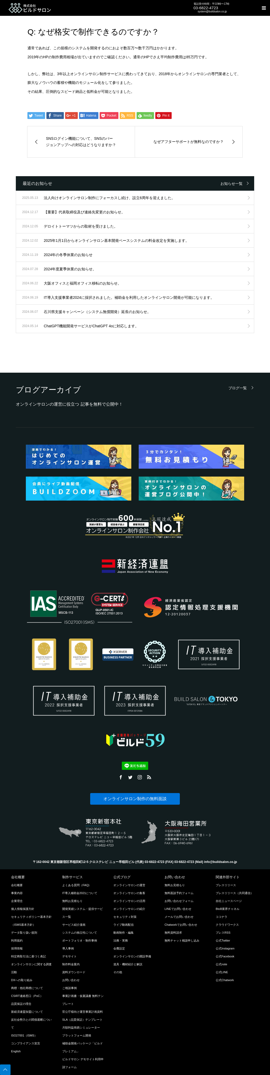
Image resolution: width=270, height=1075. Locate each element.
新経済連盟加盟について (27, 1011)
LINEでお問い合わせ (178, 908)
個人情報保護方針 (22, 908)
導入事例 (68, 948)
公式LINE (222, 972)
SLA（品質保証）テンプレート (82, 1019)
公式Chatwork (225, 980)
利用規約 (17, 940)
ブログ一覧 (237, 388)
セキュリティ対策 (125, 916)
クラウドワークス (227, 924)
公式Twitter (223, 940)
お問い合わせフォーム (179, 901)
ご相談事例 (69, 988)
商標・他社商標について (27, 988)
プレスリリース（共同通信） (234, 893)
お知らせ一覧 (231, 183)
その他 (117, 972)
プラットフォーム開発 (76, 1035)
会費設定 (119, 948)
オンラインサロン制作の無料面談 (135, 798)
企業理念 (17, 901)
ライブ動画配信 (123, 924)
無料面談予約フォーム (179, 893)
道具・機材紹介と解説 (127, 964)
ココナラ (221, 916)
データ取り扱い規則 (24, 932)
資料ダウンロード (73, 972)
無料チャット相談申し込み (182, 940)
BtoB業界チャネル (227, 908)
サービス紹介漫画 (73, 924)
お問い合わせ (71, 980)
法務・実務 (120, 940)
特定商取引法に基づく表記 (28, 956)
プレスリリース (226, 885)
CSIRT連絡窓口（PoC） (27, 995)
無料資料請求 (173, 932)
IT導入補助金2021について (80, 893)
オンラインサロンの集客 (129, 893)
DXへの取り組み (21, 980)
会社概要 (17, 885)
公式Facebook (225, 956)
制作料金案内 (71, 964)
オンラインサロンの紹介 (129, 908)
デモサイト (69, 956)
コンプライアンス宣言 (25, 1043)
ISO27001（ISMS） (24, 1035)
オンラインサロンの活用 (129, 901)
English (16, 1051)
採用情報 (17, 948)
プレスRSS (223, 932)
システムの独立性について (79, 932)
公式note (221, 964)
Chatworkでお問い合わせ (181, 924)
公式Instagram (225, 948)
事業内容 (17, 893)
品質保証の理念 (21, 1003)
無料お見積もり (72, 901)
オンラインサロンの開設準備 (132, 956)
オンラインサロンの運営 (129, 885)
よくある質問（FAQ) (75, 885)
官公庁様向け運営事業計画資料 (82, 1011)
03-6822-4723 (206, 8)
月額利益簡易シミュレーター (81, 1027)
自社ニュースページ (229, 901)
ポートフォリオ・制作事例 (79, 940)
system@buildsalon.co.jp (212, 11)
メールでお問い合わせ (179, 916)
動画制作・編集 (123, 932)
